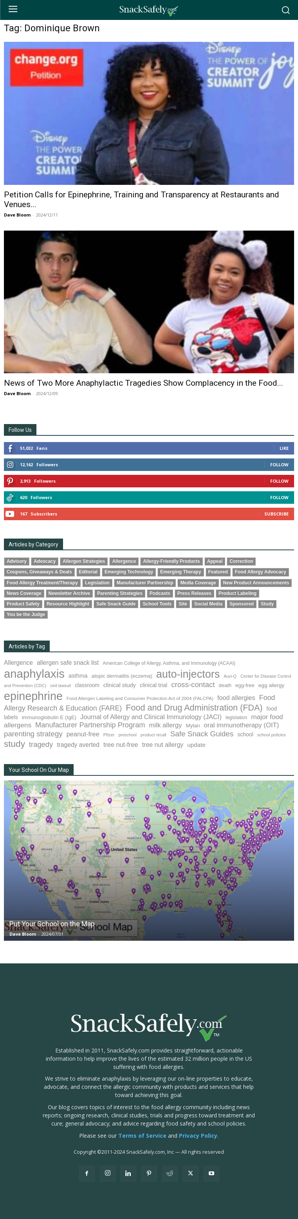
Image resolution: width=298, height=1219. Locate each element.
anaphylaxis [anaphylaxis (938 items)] (34, 673)
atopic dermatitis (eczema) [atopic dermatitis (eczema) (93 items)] (122, 676)
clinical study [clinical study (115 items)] (119, 685)
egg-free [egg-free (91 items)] (245, 685)
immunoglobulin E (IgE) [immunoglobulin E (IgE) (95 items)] (49, 717)
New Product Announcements (256, 582)
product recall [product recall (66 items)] (153, 734)
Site (183, 604)
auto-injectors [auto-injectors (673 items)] (188, 674)
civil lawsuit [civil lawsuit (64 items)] (60, 685)
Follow (279, 464)
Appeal (215, 561)
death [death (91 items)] (225, 685)
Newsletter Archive (69, 593)
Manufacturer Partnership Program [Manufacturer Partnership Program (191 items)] (90, 725)
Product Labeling (237, 593)
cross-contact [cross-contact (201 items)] (193, 684)
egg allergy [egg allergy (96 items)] (271, 685)
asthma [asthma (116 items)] (78, 676)
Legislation (97, 582)
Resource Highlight (68, 604)
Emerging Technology (129, 572)
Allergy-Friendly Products (171, 561)
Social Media (208, 604)
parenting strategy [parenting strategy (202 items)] (33, 734)
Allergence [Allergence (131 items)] (18, 662)
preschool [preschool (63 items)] (128, 734)
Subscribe (276, 514)
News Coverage (24, 593)
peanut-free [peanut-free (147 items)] (83, 733)
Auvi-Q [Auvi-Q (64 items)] (230, 676)
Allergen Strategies (84, 561)
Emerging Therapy (180, 572)
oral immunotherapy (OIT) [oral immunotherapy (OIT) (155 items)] (241, 725)
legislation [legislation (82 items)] (236, 717)
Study (267, 604)
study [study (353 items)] (14, 744)
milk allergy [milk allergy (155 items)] (165, 725)
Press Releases (194, 593)
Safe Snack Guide (115, 604)
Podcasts (160, 593)
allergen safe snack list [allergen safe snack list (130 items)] (68, 662)
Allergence (124, 561)
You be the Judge (26, 614)
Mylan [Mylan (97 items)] (193, 726)
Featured (218, 572)
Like (284, 448)
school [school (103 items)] (245, 734)
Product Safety (23, 604)
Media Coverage (198, 582)
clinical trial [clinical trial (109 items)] (153, 685)
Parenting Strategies (120, 593)
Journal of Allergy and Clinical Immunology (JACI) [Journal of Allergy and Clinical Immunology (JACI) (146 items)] (151, 716)
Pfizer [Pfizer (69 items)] (109, 734)
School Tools (157, 604)
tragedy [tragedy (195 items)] (41, 744)
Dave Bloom (17, 215)
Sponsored (241, 604)
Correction (241, 561)
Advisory (17, 561)
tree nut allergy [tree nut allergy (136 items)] (163, 744)
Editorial (88, 572)
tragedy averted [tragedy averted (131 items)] (78, 744)
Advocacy (45, 561)
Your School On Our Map (39, 770)
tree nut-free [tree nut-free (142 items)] (120, 744)
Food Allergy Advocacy (260, 572)
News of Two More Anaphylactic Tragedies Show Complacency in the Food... (143, 383)
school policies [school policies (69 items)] (271, 734)
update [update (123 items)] (196, 744)
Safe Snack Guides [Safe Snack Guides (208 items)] (201, 734)
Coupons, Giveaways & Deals (39, 572)
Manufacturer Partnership (145, 582)
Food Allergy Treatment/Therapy (42, 582)
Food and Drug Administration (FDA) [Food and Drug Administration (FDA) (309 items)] (194, 707)
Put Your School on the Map (52, 924)
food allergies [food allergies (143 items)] (236, 697)
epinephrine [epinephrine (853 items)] (33, 696)
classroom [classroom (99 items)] (87, 685)
